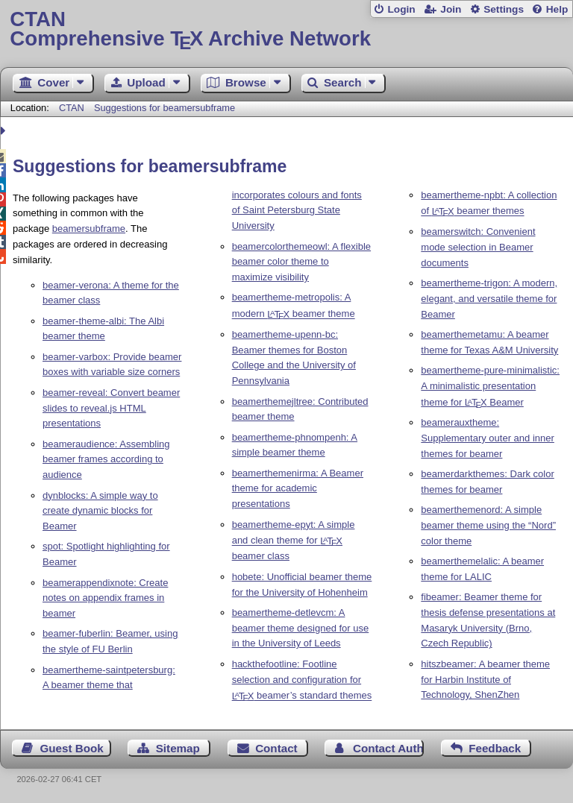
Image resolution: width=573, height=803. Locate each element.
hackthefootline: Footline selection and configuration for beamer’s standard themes (302, 680)
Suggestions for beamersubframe (164, 107)
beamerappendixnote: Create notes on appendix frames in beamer (105, 598)
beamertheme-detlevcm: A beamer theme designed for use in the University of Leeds (300, 628)
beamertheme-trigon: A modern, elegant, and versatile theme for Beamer (489, 298)
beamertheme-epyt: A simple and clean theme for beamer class (293, 540)
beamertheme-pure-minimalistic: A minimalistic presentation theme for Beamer (490, 386)
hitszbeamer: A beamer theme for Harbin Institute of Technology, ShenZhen (485, 679)
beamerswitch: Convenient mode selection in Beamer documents (478, 247)
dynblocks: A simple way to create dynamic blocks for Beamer (100, 511)
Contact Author (388, 748)
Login (401, 9)
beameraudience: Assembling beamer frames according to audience (106, 459)
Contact (276, 748)
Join (450, 9)
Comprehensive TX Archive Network (286, 29)
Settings (503, 9)
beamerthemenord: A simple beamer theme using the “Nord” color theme (488, 525)
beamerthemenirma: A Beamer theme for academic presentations (297, 488)
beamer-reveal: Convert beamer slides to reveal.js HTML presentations (111, 408)
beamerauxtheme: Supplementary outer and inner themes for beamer (487, 438)
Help (557, 9)
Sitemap (178, 748)
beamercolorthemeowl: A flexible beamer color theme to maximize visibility (301, 262)
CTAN (71, 107)
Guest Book (72, 748)
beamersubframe (88, 228)
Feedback (495, 748)
